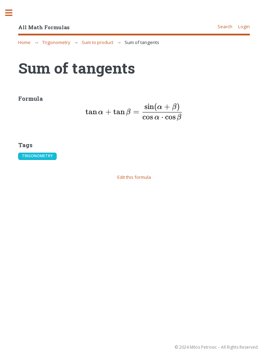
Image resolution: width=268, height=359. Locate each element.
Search (225, 26)
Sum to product (97, 42)
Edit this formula (134, 177)
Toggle (12, 13)
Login (244, 26)
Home (24, 42)
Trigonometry (56, 42)
